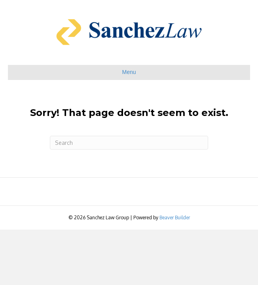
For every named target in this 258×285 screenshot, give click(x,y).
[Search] (129, 143)
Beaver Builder (174, 217)
